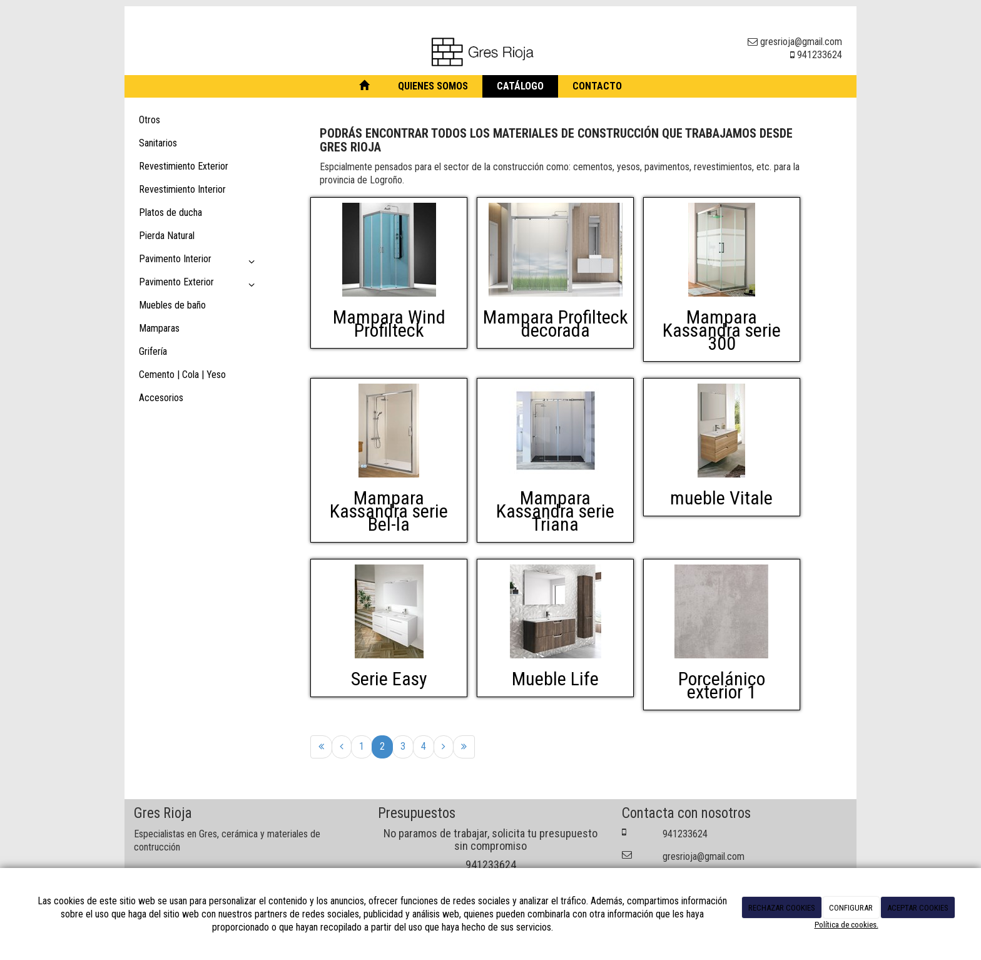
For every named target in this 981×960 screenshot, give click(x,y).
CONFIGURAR (851, 907)
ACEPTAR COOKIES (917, 907)
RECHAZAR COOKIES (781, 907)
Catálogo (520, 86)
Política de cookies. (846, 924)
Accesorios (161, 398)
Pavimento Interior (199, 261)
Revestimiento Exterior (183, 166)
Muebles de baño (172, 305)
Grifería (153, 351)
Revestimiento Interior (182, 189)
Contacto (597, 86)
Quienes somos (433, 86)
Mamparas (159, 328)
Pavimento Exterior (199, 284)
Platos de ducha (170, 212)
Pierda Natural (167, 236)
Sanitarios (158, 143)
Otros (149, 120)
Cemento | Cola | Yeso (182, 374)
